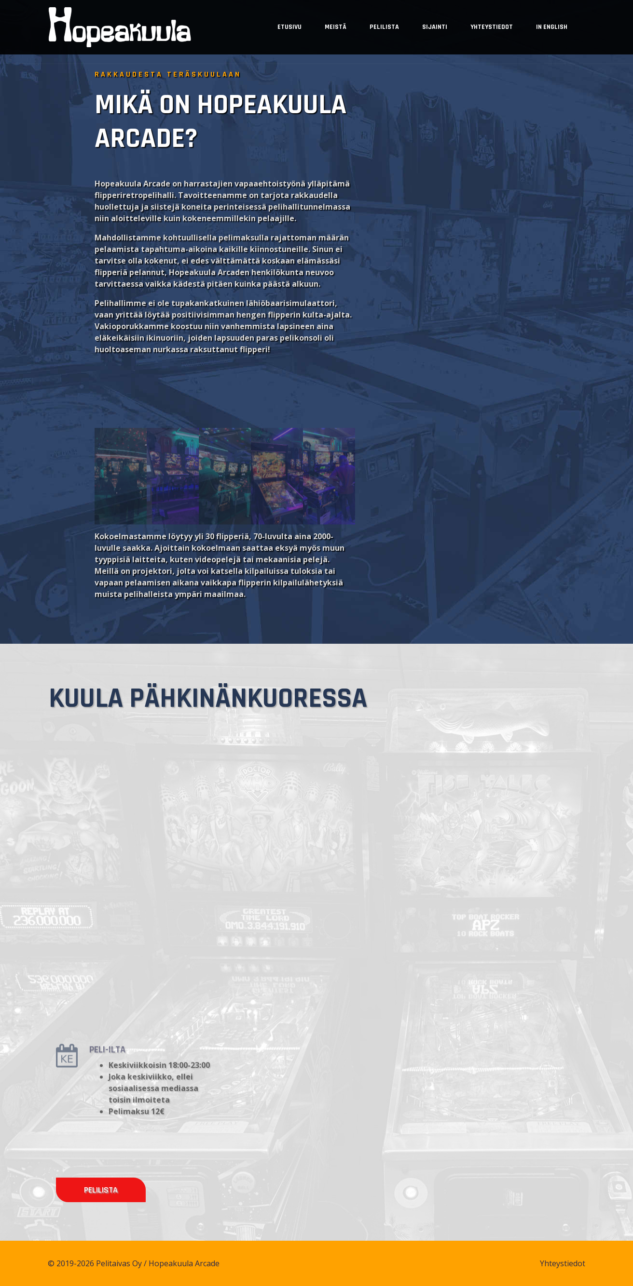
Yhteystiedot (491, 27)
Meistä (335, 27)
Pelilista (384, 27)
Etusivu (289, 27)
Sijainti (434, 27)
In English (551, 27)
